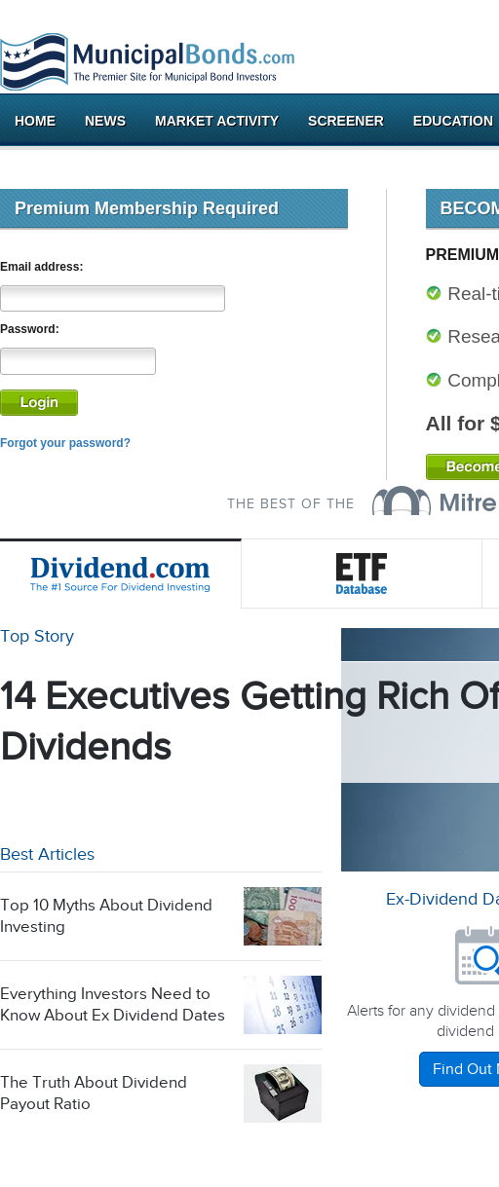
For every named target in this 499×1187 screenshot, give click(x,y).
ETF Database (362, 573)
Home (35, 121)
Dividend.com (121, 573)
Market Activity (217, 121)
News (105, 121)
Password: (29, 329)
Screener (346, 121)
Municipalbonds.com (147, 62)
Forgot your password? (65, 443)
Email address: (41, 267)
